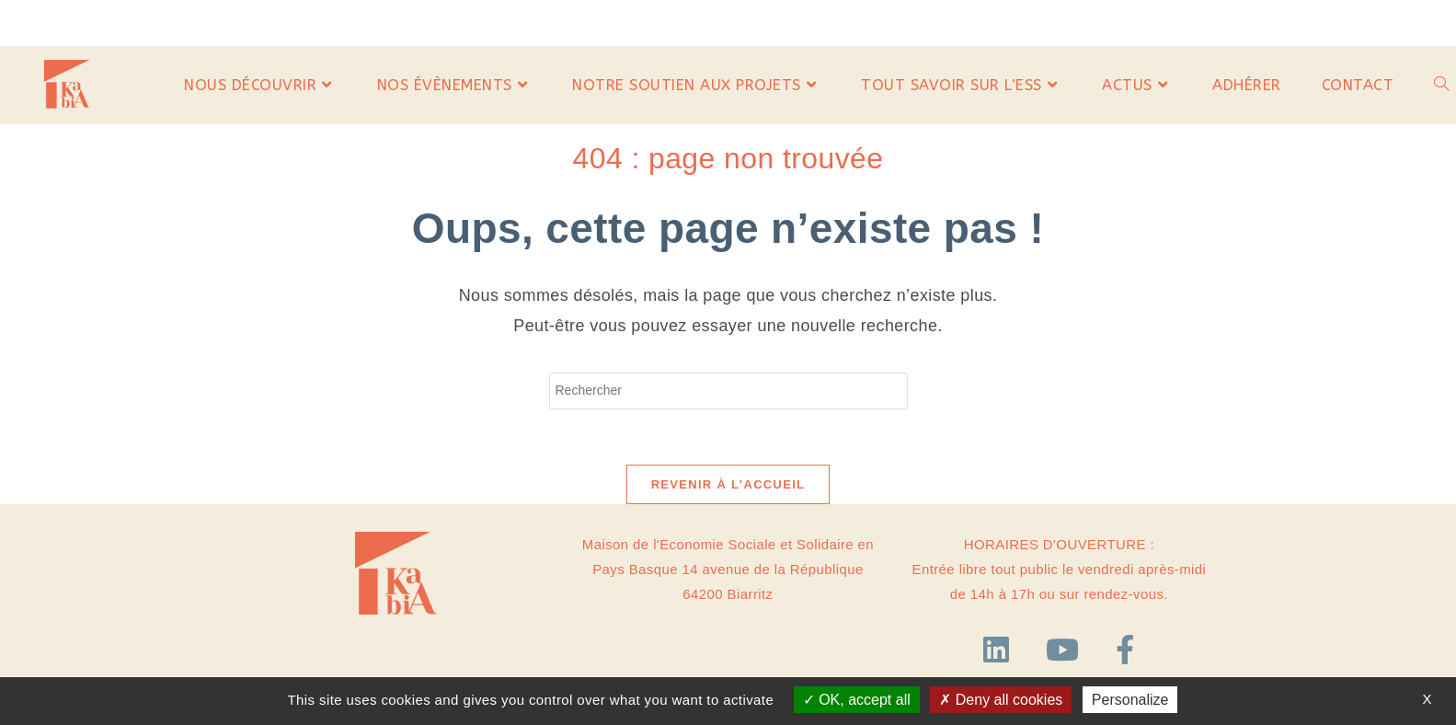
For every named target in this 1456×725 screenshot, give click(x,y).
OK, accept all (857, 700)
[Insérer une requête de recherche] (728, 391)
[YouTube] (1067, 650)
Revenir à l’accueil (728, 484)
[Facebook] (1125, 650)
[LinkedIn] (1000, 650)
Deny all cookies (1000, 700)
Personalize (1130, 700)
